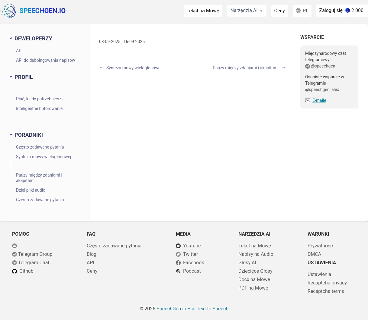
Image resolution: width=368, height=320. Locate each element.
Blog (91, 254)
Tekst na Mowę (203, 11)
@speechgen (323, 66)
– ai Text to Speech (192, 309)
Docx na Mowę (254, 279)
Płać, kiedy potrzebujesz (38, 98)
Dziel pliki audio (30, 190)
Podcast (192, 271)
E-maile (319, 100)
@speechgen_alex (322, 89)
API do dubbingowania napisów (45, 60)
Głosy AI (247, 262)
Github (26, 271)
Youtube (192, 246)
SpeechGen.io (33, 11)
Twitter (190, 254)
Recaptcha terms (326, 291)
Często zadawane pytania (40, 147)
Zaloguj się (331, 10)
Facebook (193, 262)
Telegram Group (35, 254)
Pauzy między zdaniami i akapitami (39, 178)
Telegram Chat (34, 262)
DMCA (314, 254)
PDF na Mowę (253, 288)
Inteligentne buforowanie (39, 108)
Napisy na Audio (255, 254)
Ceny (279, 11)
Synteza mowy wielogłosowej (43, 156)
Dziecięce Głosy (255, 271)
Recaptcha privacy (327, 283)
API (19, 50)
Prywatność (320, 246)
